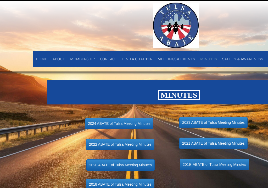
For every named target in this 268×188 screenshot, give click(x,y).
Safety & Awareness (242, 58)
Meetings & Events (176, 58)
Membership (82, 58)
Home (41, 58)
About (58, 58)
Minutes (208, 58)
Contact (108, 58)
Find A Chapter (137, 58)
